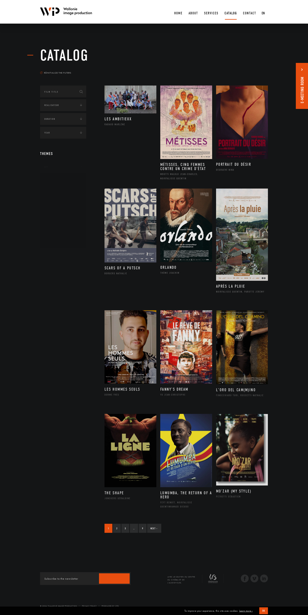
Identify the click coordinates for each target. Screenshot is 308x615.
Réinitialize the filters (55, 72)
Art (46, 167)
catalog (64, 55)
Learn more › (246, 610)
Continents (51, 254)
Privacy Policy (89, 606)
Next (153, 528)
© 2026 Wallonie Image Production (58, 606)
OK (263, 610)
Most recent (261, 69)
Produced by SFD (110, 606)
